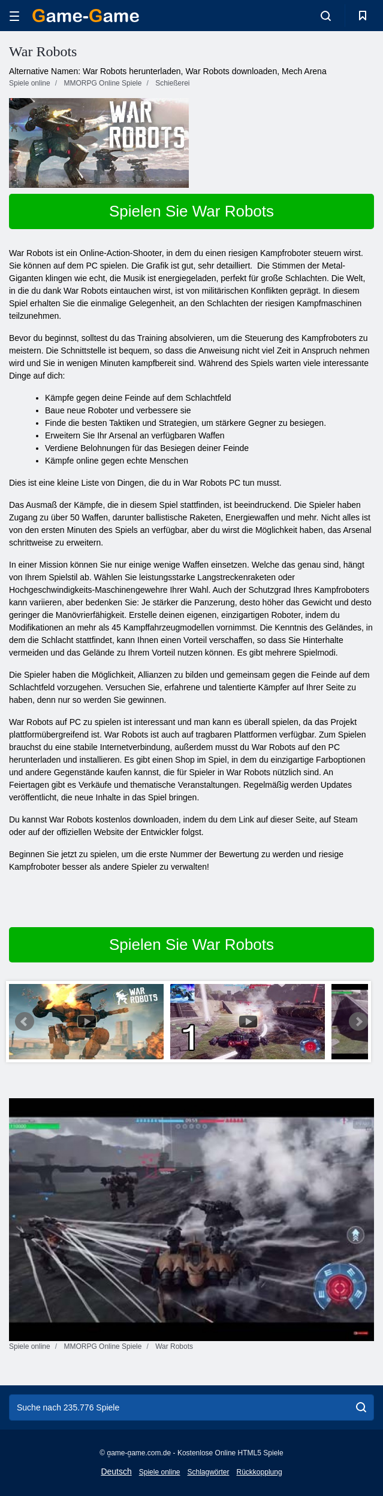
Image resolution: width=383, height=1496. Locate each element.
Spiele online (159, 1472)
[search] (361, 1407)
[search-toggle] (326, 15)
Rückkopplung (259, 1472)
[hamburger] (14, 16)
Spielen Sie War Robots (191, 211)
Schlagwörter (208, 1472)
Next (358, 1021)
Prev (24, 1021)
